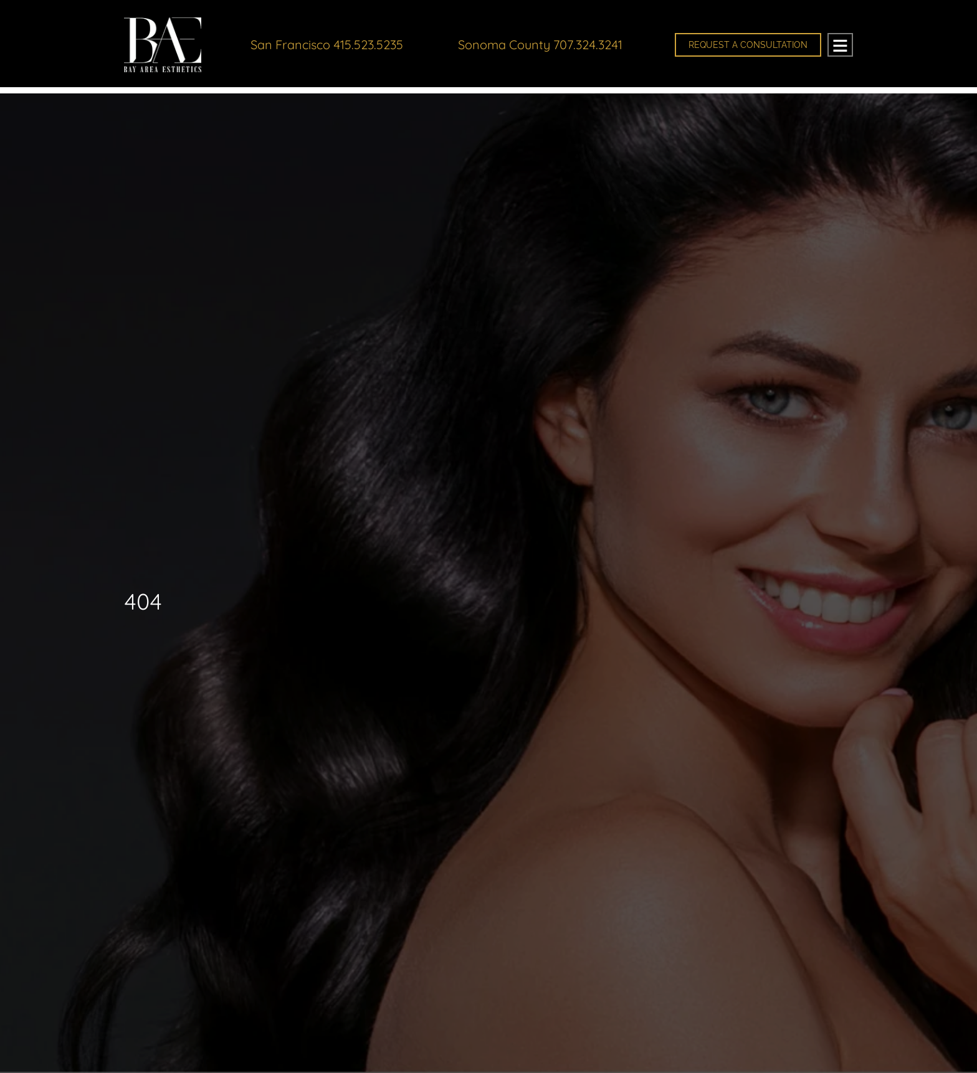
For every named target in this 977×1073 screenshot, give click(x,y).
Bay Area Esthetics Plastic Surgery (164, 47)
